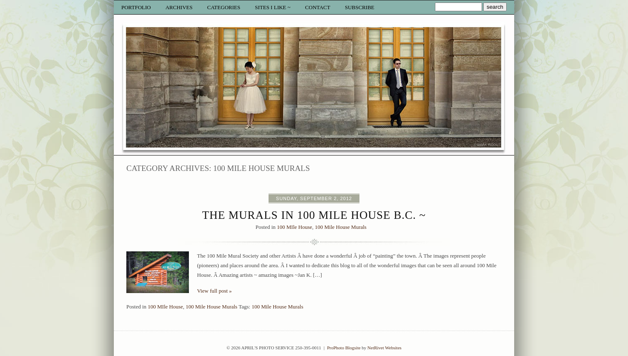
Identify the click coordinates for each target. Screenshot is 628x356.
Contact (317, 7)
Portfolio (136, 7)
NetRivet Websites (384, 347)
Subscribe (359, 7)
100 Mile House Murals (341, 227)
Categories (223, 7)
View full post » (214, 291)
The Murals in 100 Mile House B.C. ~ (314, 215)
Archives (179, 7)
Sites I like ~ (272, 7)
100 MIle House (294, 227)
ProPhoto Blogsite (343, 347)
